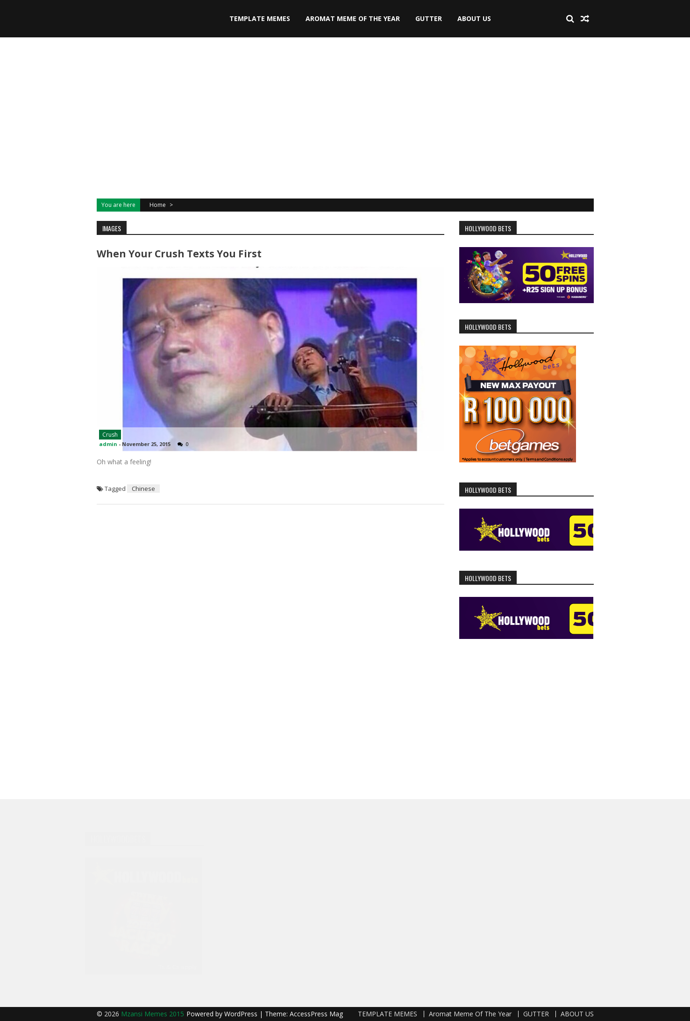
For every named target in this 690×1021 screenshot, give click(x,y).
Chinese (143, 488)
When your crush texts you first (179, 253)
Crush (110, 435)
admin (108, 443)
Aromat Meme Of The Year (353, 18)
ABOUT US (474, 18)
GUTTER (428, 18)
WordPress (241, 1013)
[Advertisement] (345, 116)
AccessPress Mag (316, 1013)
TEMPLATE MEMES (259, 18)
